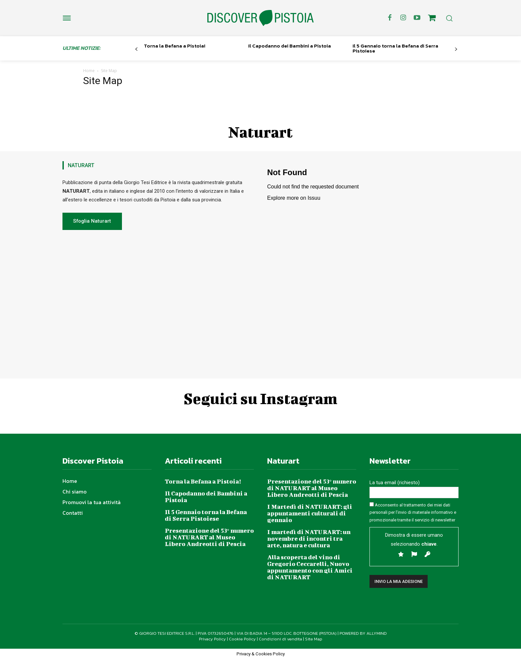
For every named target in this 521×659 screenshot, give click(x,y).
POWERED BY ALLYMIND (363, 633)
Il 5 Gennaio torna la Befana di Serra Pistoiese (395, 48)
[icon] (432, 19)
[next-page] (456, 49)
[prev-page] (136, 49)
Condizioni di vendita (280, 639)
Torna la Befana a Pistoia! (174, 46)
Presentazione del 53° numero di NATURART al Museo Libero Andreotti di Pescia (209, 537)
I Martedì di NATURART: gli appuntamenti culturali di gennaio (309, 513)
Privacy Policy (212, 639)
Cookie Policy (242, 639)
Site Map (313, 639)
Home (89, 70)
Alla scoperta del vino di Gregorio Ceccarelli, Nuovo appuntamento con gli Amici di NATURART (310, 567)
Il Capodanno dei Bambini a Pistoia (289, 46)
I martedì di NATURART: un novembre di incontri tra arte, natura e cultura (309, 538)
